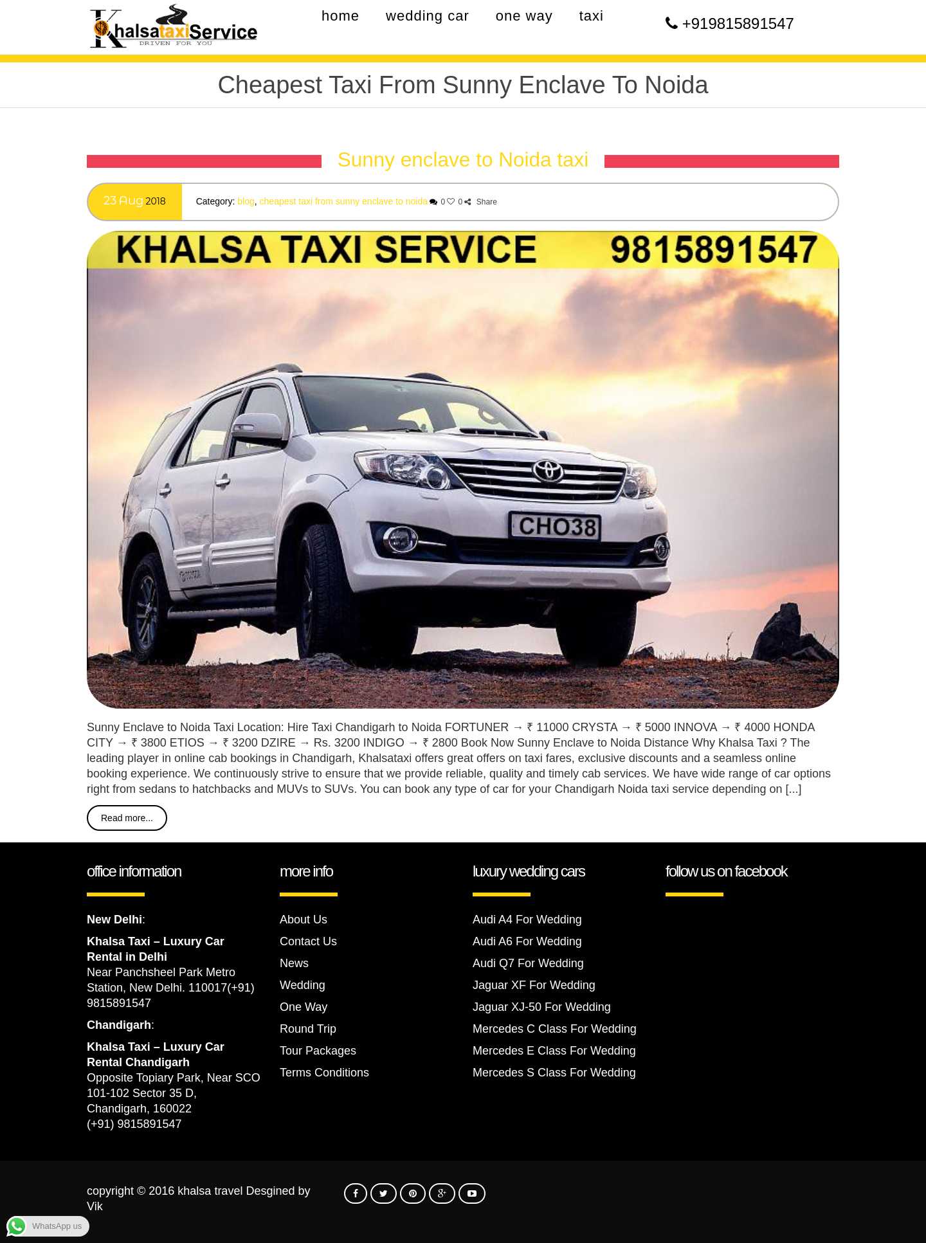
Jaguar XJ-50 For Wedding (542, 1007)
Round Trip (308, 1028)
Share (480, 201)
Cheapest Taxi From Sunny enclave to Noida (344, 201)
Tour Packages (318, 1050)
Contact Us (308, 941)
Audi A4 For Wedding (527, 919)
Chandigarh (119, 1025)
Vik (95, 1206)
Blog (245, 201)
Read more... (127, 818)
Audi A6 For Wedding (527, 941)
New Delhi (114, 919)
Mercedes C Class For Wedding (555, 1028)
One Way (303, 1007)
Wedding (302, 985)
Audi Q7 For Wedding (528, 963)
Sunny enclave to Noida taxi (463, 159)
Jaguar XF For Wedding (534, 985)
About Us (303, 919)
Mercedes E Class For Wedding (554, 1050)
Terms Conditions (324, 1072)
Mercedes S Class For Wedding (554, 1072)
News (294, 963)
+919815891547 (738, 23)
